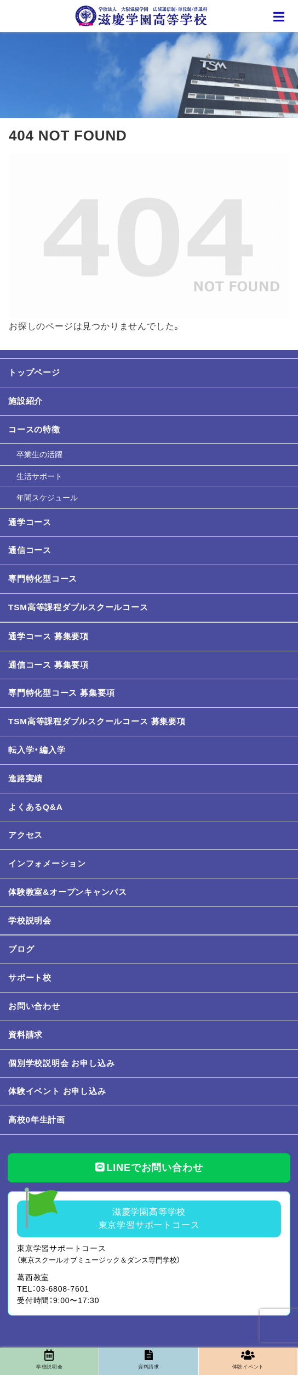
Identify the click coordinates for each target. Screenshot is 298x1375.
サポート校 (29, 977)
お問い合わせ (34, 1006)
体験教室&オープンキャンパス (67, 892)
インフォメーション (47, 863)
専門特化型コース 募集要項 (61, 692)
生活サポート (39, 476)
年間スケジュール (47, 497)
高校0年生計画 (36, 1119)
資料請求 (25, 1034)
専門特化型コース (42, 578)
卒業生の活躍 (39, 454)
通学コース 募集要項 (48, 636)
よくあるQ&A (35, 807)
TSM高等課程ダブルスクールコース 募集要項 (97, 721)
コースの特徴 (34, 429)
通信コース (29, 550)
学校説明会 (29, 920)
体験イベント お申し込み (57, 1091)
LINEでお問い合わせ (149, 1167)
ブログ (21, 949)
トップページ (34, 372)
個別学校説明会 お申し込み (61, 1063)
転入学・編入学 (36, 749)
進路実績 (25, 778)
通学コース (29, 522)
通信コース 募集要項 (48, 664)
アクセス (25, 834)
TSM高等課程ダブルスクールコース (78, 607)
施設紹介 (25, 400)
